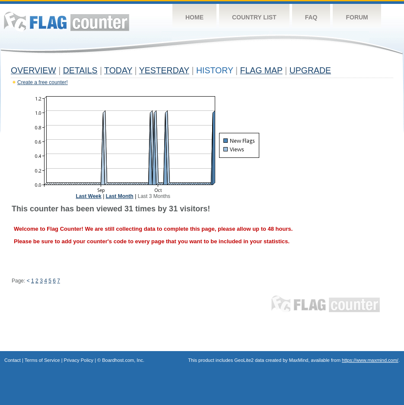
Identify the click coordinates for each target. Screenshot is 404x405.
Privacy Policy (78, 360)
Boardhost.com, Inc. (123, 360)
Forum (357, 17)
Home (194, 17)
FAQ (311, 17)
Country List (254, 17)
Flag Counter (66, 21)
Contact (12, 360)
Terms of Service (42, 360)
